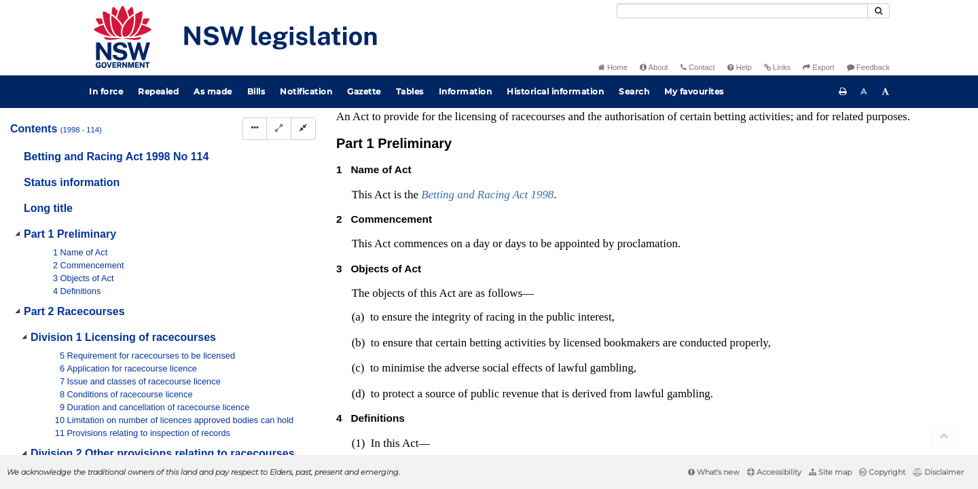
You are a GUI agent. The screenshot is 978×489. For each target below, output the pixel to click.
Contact (698, 67)
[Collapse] (303, 128)
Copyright (882, 472)
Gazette (364, 91)
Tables (410, 91)
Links (777, 67)
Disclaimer (938, 472)
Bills (256, 91)
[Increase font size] (885, 91)
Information (465, 91)
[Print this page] (842, 91)
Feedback (868, 67)
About (654, 67)
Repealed (158, 91)
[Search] (742, 10)
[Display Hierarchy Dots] (254, 128)
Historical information (555, 91)
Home (613, 67)
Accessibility (774, 472)
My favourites (694, 91)
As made (213, 91)
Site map (830, 472)
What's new (714, 472)
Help (739, 67)
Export (818, 67)
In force (106, 91)
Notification (306, 91)
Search (634, 91)
